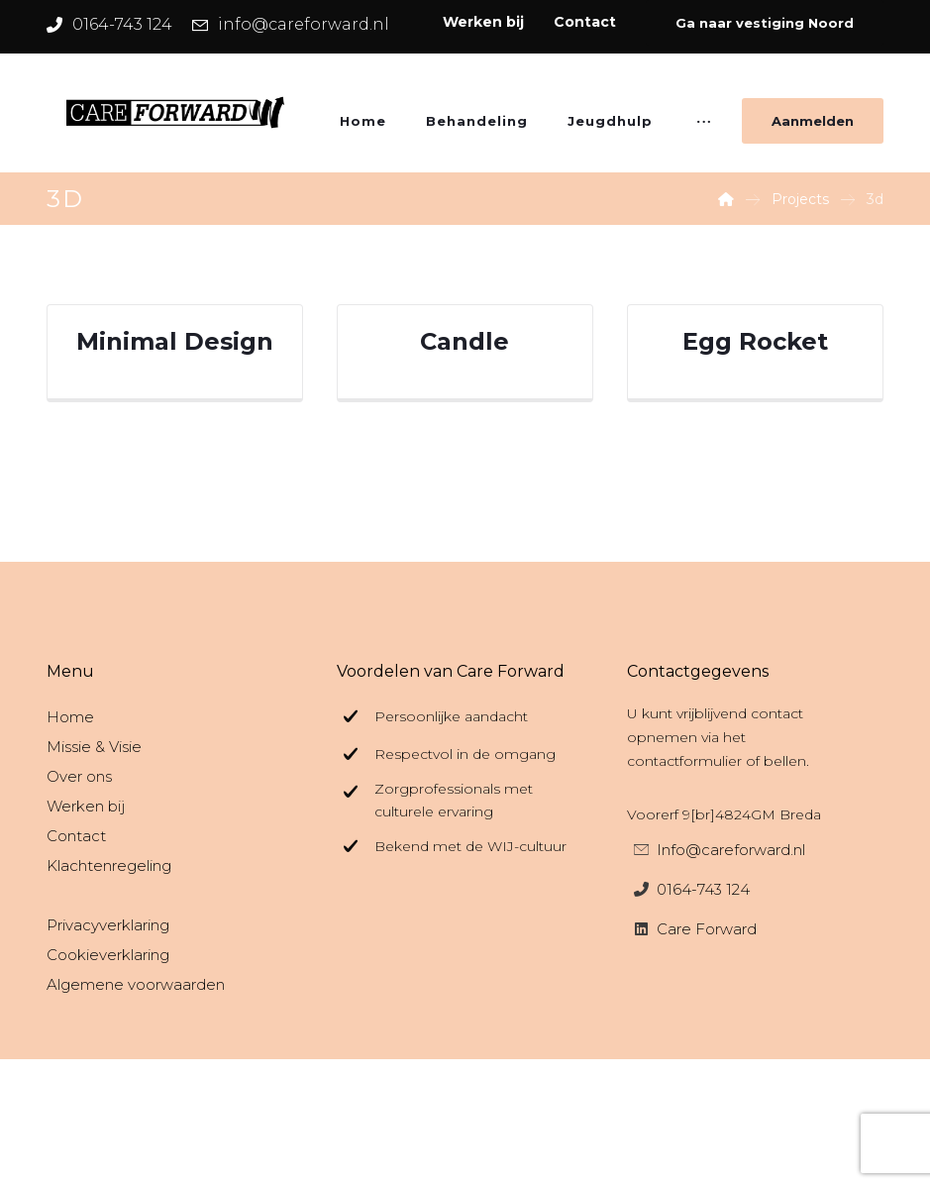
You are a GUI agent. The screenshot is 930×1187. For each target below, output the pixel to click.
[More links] (703, 128)
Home (70, 716)
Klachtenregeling (109, 865)
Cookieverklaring (108, 954)
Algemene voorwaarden (136, 984)
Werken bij (86, 806)
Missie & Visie (94, 746)
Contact (76, 835)
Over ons (79, 776)
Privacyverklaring (108, 925)
